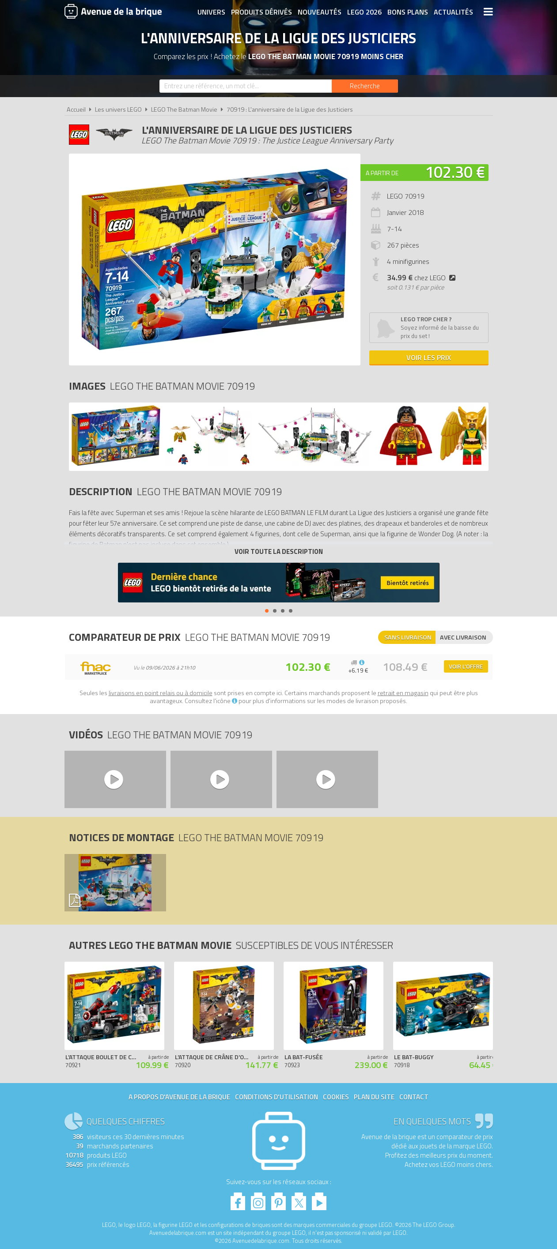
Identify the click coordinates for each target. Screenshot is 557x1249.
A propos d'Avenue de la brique (179, 1097)
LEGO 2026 (364, 12)
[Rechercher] (365, 86)
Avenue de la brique (113, 11)
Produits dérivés (261, 12)
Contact (413, 1097)
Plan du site (374, 1097)
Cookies (336, 1097)
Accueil (76, 109)
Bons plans (407, 12)
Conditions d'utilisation (276, 1097)
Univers (211, 12)
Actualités (453, 12)
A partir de (382, 172)
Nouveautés (319, 12)
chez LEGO (423, 277)
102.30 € (455, 172)
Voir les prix (428, 357)
